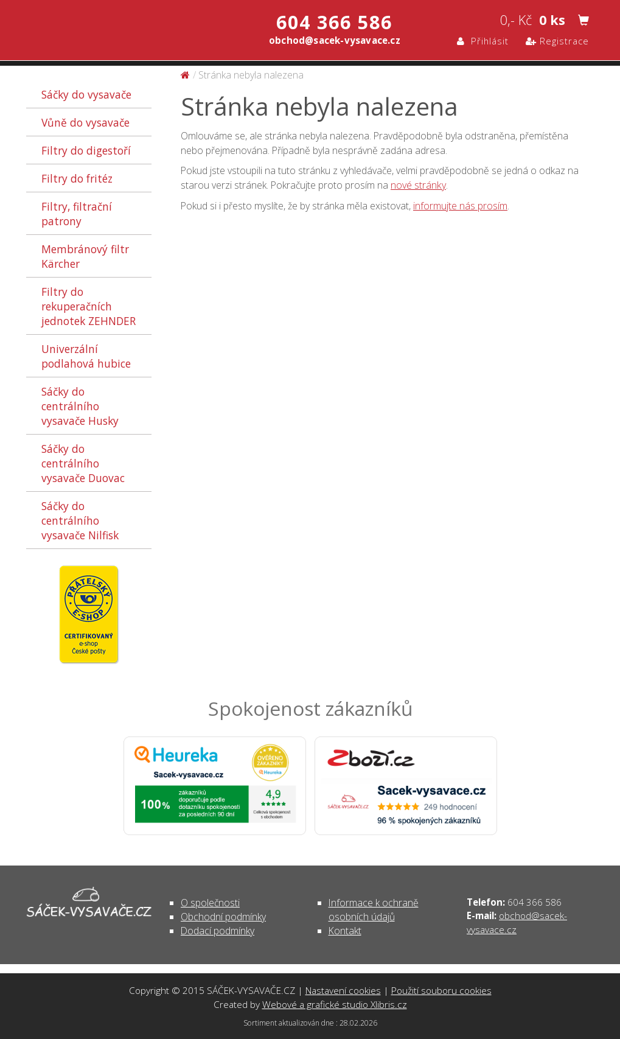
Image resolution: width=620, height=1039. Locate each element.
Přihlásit (483, 41)
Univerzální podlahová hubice (86, 356)
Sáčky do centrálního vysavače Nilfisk (80, 520)
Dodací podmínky (217, 930)
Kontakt (345, 930)
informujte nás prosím (460, 205)
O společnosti (210, 902)
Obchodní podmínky (223, 916)
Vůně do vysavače (85, 122)
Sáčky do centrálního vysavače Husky (80, 406)
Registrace (557, 41)
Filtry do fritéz (77, 178)
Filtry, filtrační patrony (76, 213)
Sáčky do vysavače (86, 94)
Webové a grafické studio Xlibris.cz (334, 1004)
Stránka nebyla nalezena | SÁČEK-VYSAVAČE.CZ (154, 29)
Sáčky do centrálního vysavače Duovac (83, 463)
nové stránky (418, 185)
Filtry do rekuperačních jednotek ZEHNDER (88, 306)
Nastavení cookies (343, 990)
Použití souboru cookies (441, 990)
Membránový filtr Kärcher (85, 256)
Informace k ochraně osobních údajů (374, 909)
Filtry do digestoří (86, 150)
